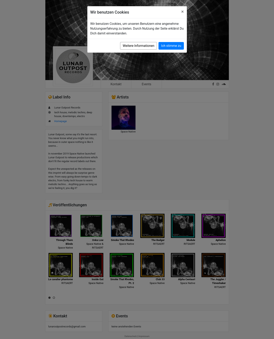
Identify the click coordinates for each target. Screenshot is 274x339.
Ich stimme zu (171, 46)
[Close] (182, 11)
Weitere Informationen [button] (138, 46)
